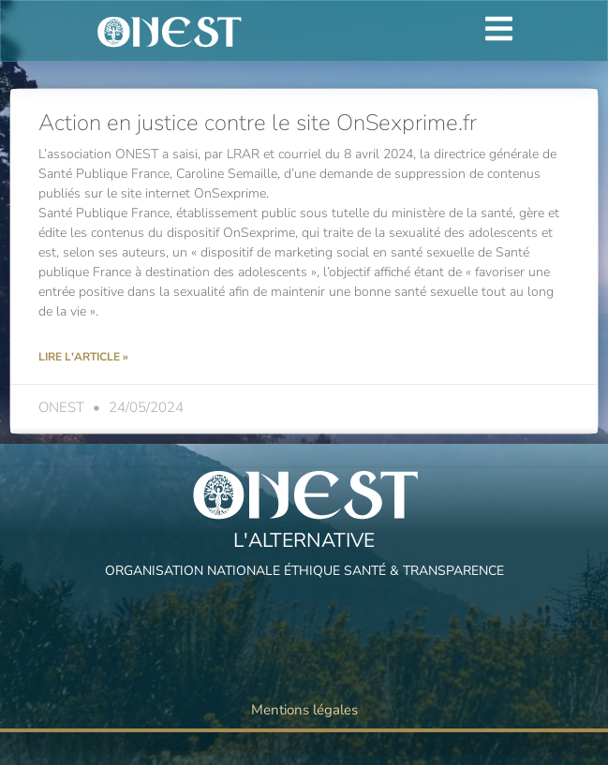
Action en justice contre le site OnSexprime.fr (257, 123)
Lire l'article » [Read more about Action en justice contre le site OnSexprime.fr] (83, 356)
